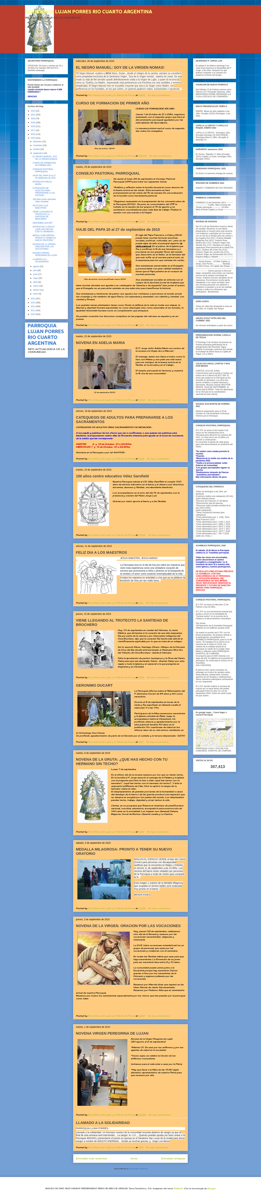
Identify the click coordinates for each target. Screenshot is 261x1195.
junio (35, 274)
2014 (33, 298)
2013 (33, 302)
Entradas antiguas (173, 1158)
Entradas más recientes (91, 1158)
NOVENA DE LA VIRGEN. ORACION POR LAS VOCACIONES (128, 926)
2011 (33, 310)
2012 (33, 306)
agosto (36, 266)
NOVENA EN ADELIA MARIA (100, 343)
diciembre (37, 141)
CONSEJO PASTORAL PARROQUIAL (108, 173)
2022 (33, 111)
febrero (36, 290)
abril (35, 282)
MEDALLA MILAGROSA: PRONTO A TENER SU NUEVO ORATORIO (44, 237)
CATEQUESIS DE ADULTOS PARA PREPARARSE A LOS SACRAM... (44, 191)
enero (36, 294)
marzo (36, 286)
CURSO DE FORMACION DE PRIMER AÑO (112, 103)
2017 (33, 130)
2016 (33, 134)
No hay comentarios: (159, 95)
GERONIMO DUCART (94, 685)
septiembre (38, 153)
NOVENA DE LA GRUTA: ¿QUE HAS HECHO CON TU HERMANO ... (44, 229)
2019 (33, 122)
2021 (33, 115)
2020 (33, 118)
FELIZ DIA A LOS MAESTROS (101, 552)
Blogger (211, 1188)
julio (35, 270)
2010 (33, 314)
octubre (36, 149)
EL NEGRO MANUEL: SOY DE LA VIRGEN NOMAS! (120, 67)
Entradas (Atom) (138, 1168)
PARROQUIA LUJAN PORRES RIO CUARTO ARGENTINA (88, 11)
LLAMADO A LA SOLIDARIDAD (103, 1123)
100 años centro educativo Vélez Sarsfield (112, 476)
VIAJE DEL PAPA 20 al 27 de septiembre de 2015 (118, 229)
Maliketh (178, 1188)
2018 (33, 126)
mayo (36, 278)
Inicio (133, 1158)
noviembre (38, 145)
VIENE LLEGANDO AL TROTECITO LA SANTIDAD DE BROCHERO (43, 215)
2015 (33, 138)
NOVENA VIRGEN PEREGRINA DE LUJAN (112, 1033)
